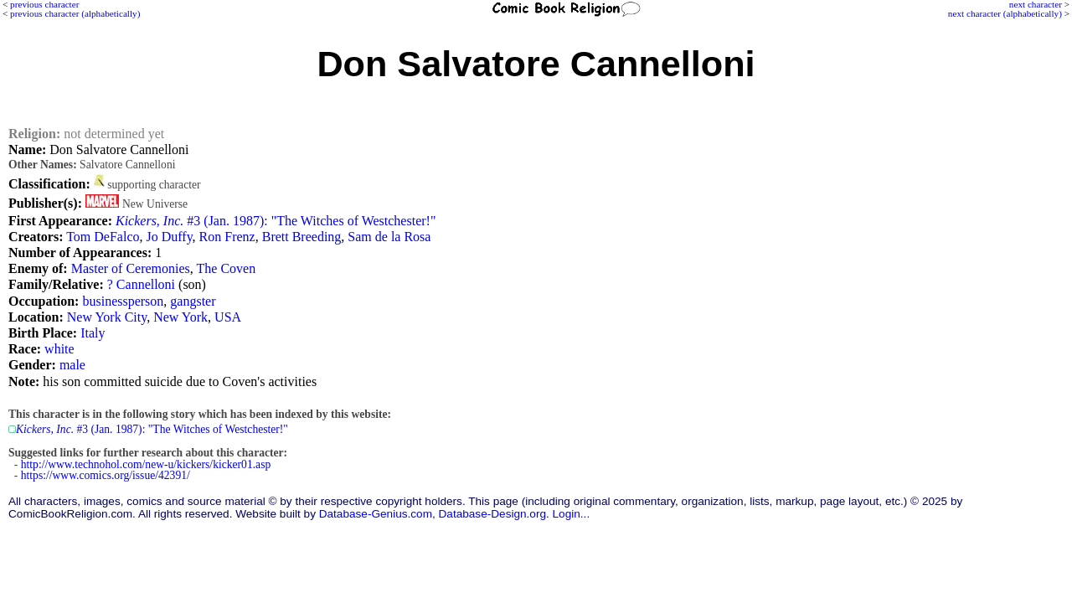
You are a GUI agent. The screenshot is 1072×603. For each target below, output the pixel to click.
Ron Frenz (227, 236)
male (72, 365)
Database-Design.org (492, 514)
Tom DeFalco (102, 236)
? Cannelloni (141, 284)
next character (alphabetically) (1005, 13)
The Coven (226, 268)
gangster (192, 301)
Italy (92, 333)
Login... (571, 514)
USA (227, 317)
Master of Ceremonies (130, 268)
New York (180, 317)
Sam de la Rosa (389, 236)
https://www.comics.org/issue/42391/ (105, 475)
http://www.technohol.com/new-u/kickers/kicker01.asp (146, 464)
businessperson (122, 301)
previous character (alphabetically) (75, 13)
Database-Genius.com (375, 514)
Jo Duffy (169, 236)
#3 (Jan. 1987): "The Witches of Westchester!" (276, 221)
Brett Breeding (302, 236)
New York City (107, 317)
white (59, 349)
